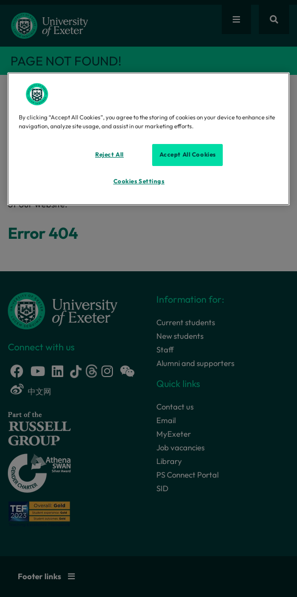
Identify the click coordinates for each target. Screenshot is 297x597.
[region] (148, 138)
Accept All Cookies (187, 154)
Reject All (109, 154)
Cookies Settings (139, 181)
